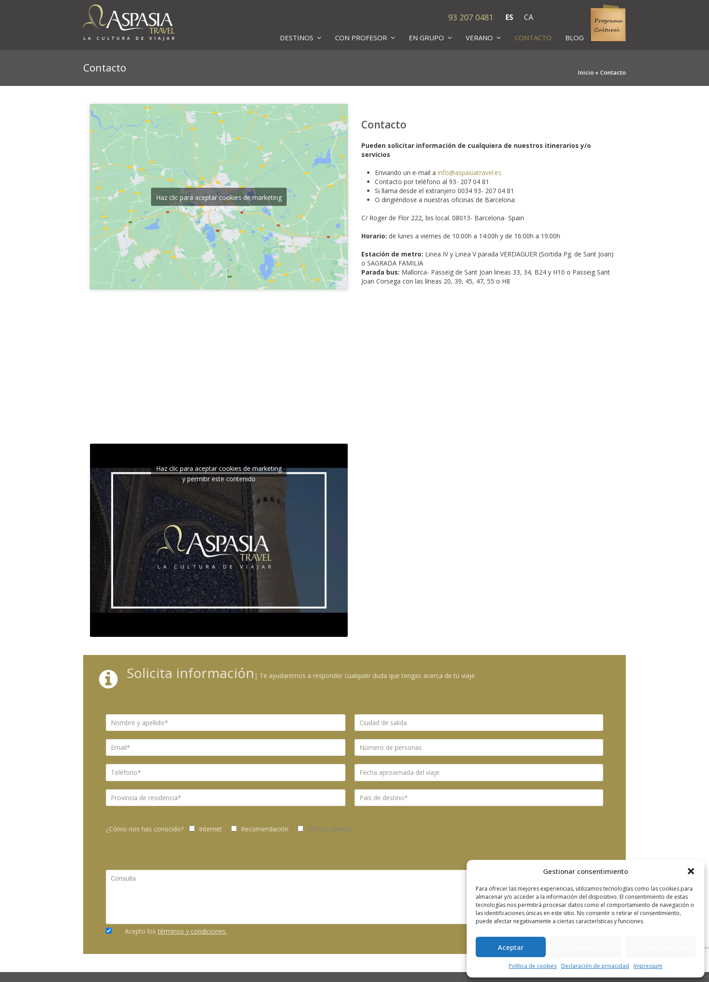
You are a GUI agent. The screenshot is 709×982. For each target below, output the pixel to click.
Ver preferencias (660, 947)
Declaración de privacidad (595, 966)
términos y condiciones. (192, 931)
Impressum (647, 966)
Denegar (585, 947)
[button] (690, 871)
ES (509, 17)
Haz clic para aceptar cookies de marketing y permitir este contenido (219, 199)
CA (528, 17)
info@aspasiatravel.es (469, 172)
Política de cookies (533, 966)
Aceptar (511, 947)
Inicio (586, 72)
